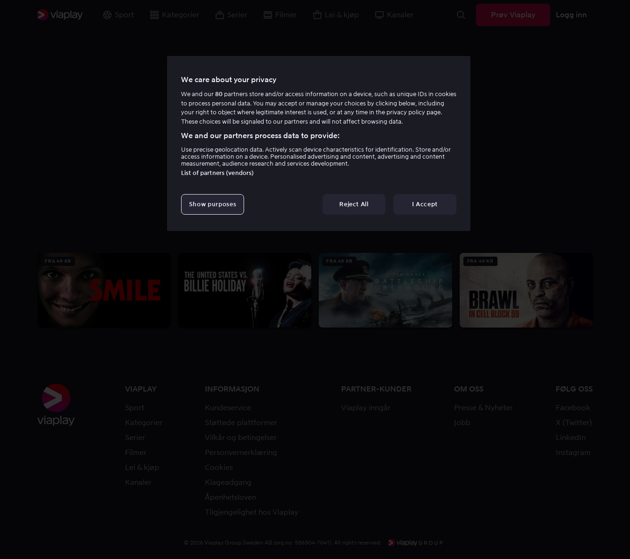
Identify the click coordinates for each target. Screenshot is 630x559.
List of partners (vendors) (217, 172)
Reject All (354, 204)
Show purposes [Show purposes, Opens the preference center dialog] (212, 204)
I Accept (425, 204)
